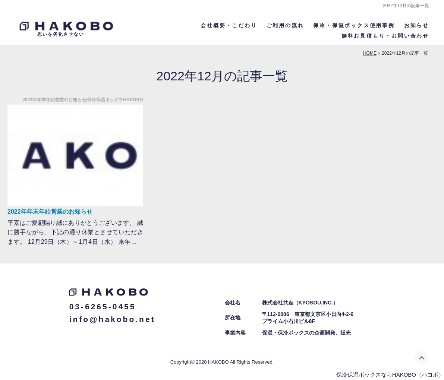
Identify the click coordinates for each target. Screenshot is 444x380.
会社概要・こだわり (229, 25)
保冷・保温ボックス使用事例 (353, 25)
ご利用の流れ (285, 25)
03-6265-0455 (102, 306)
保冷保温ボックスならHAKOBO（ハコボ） (390, 374)
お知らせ (416, 25)
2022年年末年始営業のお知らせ (49, 211)
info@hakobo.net (112, 318)
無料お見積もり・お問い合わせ (385, 35)
